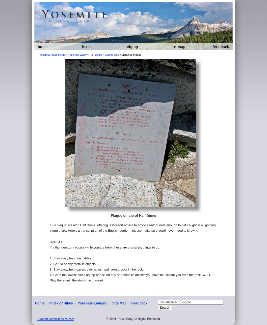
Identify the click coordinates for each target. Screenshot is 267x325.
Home (40, 303)
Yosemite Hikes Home (52, 54)
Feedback (139, 303)
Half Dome (96, 54)
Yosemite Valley (77, 54)
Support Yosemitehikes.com (55, 319)
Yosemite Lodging (92, 303)
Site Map (119, 303)
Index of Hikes (61, 303)
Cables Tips (112, 54)
